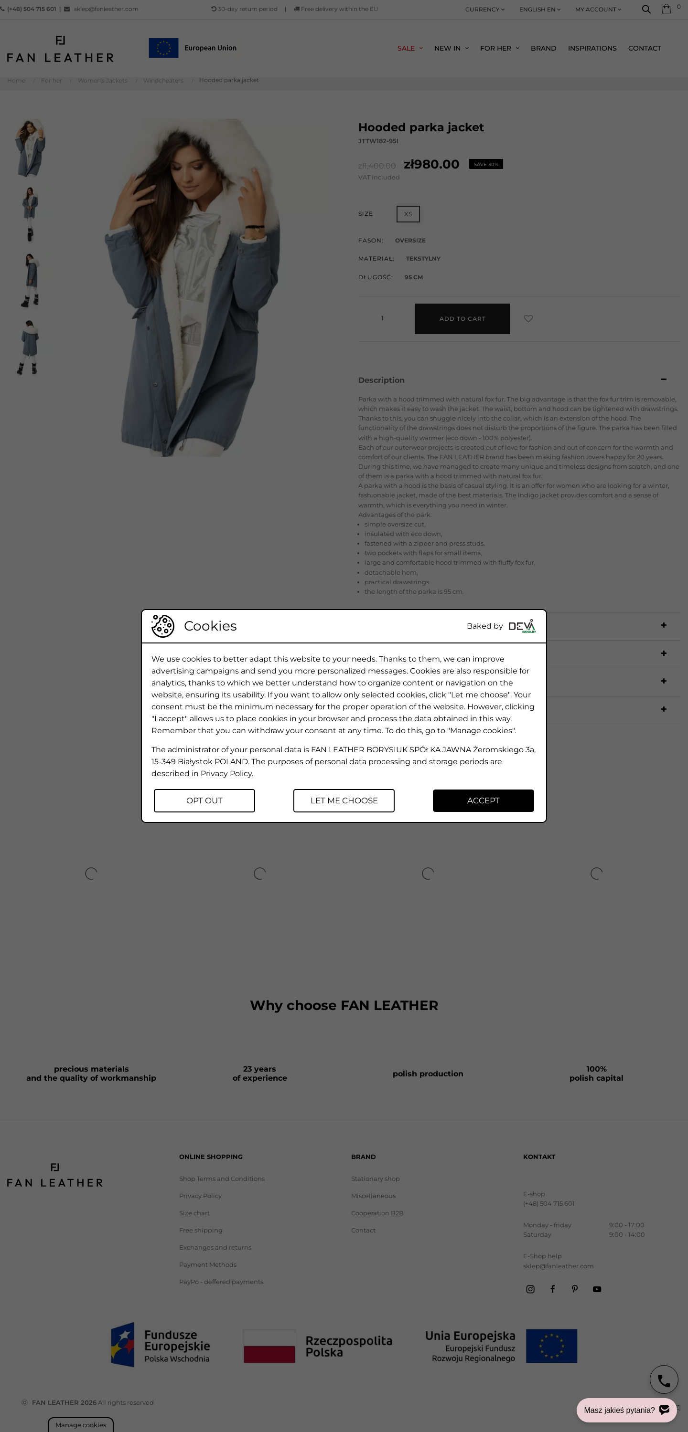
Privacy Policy (226, 773)
